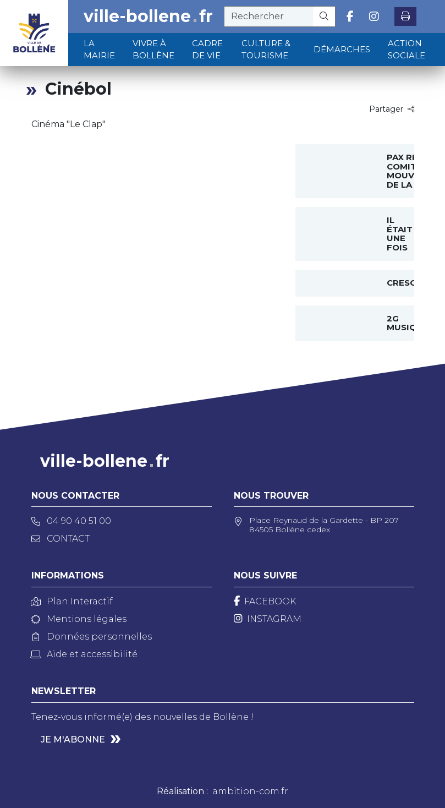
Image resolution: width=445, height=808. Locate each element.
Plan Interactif (72, 601)
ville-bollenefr (148, 16)
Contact (60, 538)
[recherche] (269, 16)
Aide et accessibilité (84, 654)
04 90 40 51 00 (71, 521)
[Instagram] (267, 619)
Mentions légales (79, 619)
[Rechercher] (324, 16)
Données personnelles (91, 636)
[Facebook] (265, 601)
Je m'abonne (73, 739)
